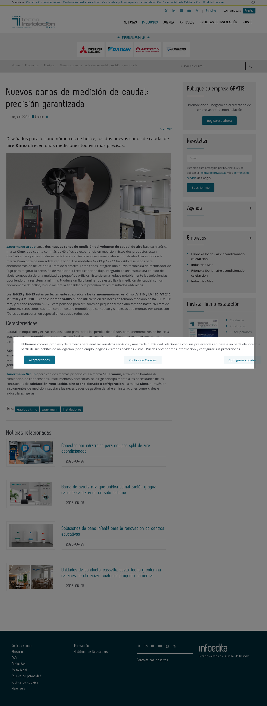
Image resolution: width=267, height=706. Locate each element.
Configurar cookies (243, 360)
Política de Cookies (142, 360)
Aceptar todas (39, 360)
